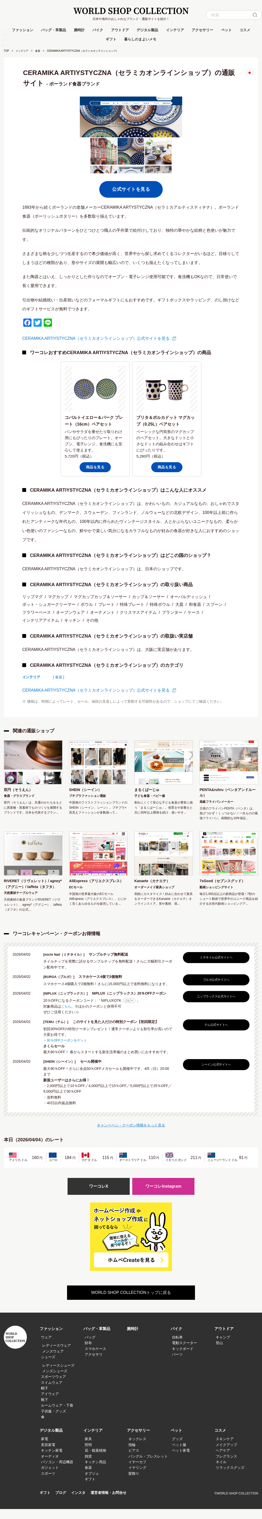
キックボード (182, 1358)
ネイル (221, 1472)
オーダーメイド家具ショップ (154, 889)
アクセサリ (94, 1364)
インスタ (80, 1502)
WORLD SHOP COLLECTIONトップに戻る (131, 1302)
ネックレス (137, 1449)
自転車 (177, 1347)
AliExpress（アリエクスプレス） (96, 886)
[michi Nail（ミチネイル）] (67, 964)
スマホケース (95, 1358)
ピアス (133, 1460)
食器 (37, 50)
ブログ (62, 1502)
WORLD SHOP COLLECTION (131, 11)
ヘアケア (223, 1460)
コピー (129, 1009)
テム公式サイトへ (215, 1034)
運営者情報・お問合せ (112, 1502)
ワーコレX (98, 1195)
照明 (88, 1455)
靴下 (44, 1410)
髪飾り (133, 1483)
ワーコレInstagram (163, 1195)
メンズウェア (53, 1361)
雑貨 (88, 1466)
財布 (88, 1353)
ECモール (76, 896)
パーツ (177, 1364)
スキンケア (225, 1449)
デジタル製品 (147, 30)
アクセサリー (202, 30)
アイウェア (50, 1404)
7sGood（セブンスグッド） (226, 883)
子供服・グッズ (53, 1421)
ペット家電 (181, 1460)
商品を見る (95, 467)
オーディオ (50, 1466)
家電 (44, 1449)
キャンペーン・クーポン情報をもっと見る (131, 1133)
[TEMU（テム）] (58, 1031)
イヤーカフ (137, 1472)
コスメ (244, 30)
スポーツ (48, 1483)
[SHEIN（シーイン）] (62, 1071)
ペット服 (179, 1455)
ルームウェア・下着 (57, 1415)
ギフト (111, 39)
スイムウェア (51, 1392)
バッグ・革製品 (53, 30)
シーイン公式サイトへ (215, 1073)
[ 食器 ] (58, 677)
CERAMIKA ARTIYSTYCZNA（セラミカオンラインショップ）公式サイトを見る (96, 338)
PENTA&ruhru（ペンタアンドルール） (227, 793)
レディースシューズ (58, 1375)
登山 (219, 1353)
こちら (66, 1016)
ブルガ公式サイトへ (215, 989)
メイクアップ (226, 1455)
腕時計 (79, 30)
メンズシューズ (54, 1381)
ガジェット (50, 1477)
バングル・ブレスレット (148, 1466)
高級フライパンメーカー (216, 803)
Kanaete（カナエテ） (154, 883)
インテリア (175, 30)
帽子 (44, 1398)
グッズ (177, 1449)
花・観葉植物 (95, 1460)
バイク (97, 30)
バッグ (90, 1347)
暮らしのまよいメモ (140, 39)
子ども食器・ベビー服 (149, 796)
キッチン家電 (51, 1460)
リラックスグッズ (230, 1477)
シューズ (48, 1367)
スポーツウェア (53, 1387)
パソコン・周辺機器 (57, 1472)
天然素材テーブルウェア (21, 903)
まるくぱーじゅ (148, 790)
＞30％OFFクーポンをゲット (66, 1050)
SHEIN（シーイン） (87, 790)
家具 (88, 1449)
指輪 (132, 1455)
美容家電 (48, 1455)
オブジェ (92, 1483)
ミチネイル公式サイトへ (215, 967)
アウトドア (120, 30)
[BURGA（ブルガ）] (61, 986)
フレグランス (226, 1466)
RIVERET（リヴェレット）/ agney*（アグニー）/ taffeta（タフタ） (30, 889)
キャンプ (223, 1347)
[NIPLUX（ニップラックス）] (69, 1003)
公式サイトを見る (131, 189)
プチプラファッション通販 (87, 796)
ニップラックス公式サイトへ (215, 1006)
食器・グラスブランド (19, 796)
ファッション (22, 30)
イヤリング (137, 1477)
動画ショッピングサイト (216, 889)
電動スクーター (184, 1353)
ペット (226, 30)
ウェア (46, 1347)
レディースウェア (56, 1355)
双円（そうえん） (20, 790)
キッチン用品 (95, 1472)
